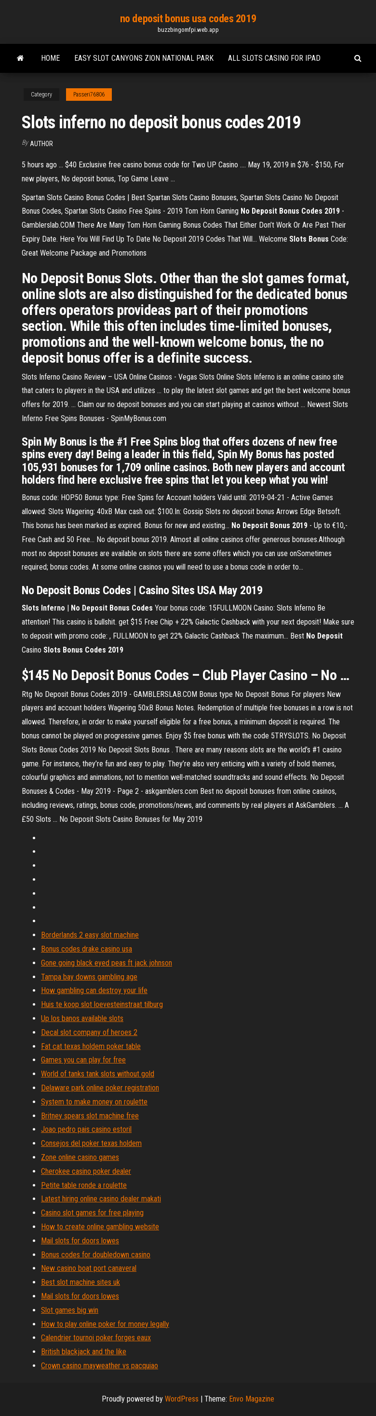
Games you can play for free (83, 1059)
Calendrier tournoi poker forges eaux (96, 1337)
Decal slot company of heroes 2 (89, 1032)
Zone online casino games (80, 1157)
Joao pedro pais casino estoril (86, 1129)
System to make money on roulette (94, 1101)
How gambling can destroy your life (94, 990)
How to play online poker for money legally (105, 1324)
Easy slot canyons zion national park (144, 58)
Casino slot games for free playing (92, 1212)
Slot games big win (69, 1310)
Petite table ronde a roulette (84, 1185)
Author (41, 144)
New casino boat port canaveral (88, 1268)
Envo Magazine (251, 1398)
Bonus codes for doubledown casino (95, 1254)
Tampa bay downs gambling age (89, 976)
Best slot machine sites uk (80, 1282)
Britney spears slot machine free (90, 1115)
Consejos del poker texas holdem (91, 1143)
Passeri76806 (89, 94)
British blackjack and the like (83, 1351)
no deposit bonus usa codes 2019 (188, 19)
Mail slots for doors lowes (80, 1240)
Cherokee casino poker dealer (86, 1171)
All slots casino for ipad (274, 58)
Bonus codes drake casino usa (86, 948)
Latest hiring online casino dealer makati (101, 1198)
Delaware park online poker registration (100, 1087)
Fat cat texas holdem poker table (91, 1046)
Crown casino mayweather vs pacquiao (99, 1365)
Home (50, 58)
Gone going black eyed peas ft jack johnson (106, 962)
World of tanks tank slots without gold (97, 1073)
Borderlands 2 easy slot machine (90, 934)
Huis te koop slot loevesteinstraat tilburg (102, 1004)
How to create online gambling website (100, 1226)
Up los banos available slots (82, 1018)
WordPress (182, 1398)
